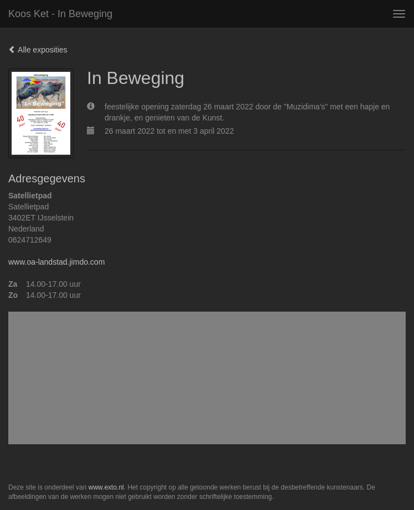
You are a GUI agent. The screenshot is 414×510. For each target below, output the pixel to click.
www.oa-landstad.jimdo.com (56, 261)
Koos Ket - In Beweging (60, 13)
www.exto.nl (106, 487)
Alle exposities (38, 49)
